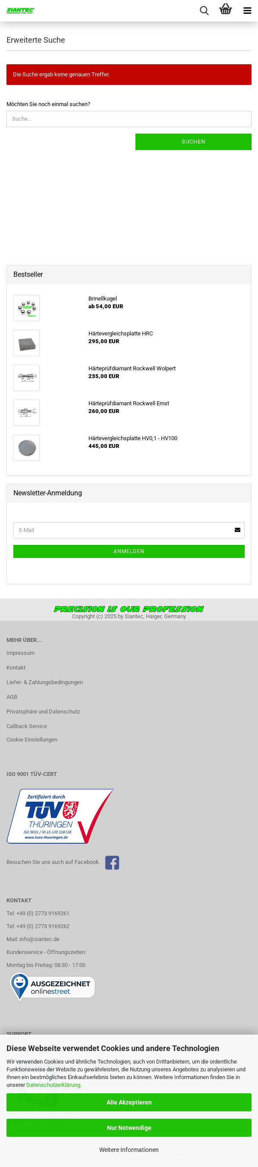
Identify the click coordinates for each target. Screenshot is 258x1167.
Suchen (193, 141)
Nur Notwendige (129, 1127)
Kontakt (15, 667)
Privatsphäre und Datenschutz (43, 711)
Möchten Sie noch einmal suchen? (48, 104)
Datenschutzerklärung (53, 1085)
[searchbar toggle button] (204, 11)
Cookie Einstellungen (31, 739)
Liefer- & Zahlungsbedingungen (44, 682)
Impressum (20, 653)
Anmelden (129, 551)
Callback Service (26, 726)
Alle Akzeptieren (129, 1102)
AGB (11, 697)
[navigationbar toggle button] (247, 11)
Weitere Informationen (129, 1149)
